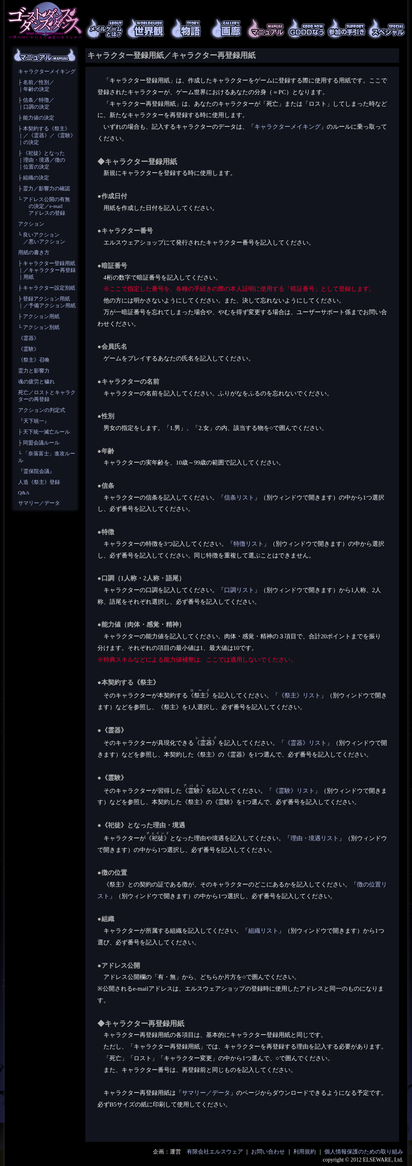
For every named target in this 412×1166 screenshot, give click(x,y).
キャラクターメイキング (47, 71)
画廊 (226, 28)
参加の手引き (347, 28)
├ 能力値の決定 (36, 118)
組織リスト (263, 930)
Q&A (23, 493)
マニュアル (266, 28)
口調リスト (239, 589)
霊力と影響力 (33, 371)
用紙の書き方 (33, 252)
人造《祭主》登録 (39, 482)
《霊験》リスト (293, 790)
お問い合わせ (268, 1152)
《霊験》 (28, 349)
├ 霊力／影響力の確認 (44, 188)
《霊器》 (28, 338)
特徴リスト (248, 543)
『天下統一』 (33, 421)
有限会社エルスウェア (215, 1152)
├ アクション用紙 (39, 316)
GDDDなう (306, 28)
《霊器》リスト (305, 742)
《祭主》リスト (299, 695)
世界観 (146, 28)
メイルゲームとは (105, 28)
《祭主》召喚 (33, 360)
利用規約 (304, 1152)
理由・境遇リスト (314, 838)
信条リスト (239, 497)
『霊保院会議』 (36, 471)
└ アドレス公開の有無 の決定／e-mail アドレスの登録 (44, 206)
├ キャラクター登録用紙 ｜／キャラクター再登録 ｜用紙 (47, 270)
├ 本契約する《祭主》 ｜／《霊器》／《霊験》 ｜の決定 (47, 135)
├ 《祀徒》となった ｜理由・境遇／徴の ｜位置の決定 (41, 160)
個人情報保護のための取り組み (363, 1152)
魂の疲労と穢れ (36, 382)
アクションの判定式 (41, 410)
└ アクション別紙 (39, 327)
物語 (186, 28)
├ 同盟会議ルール (39, 443)
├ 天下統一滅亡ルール (44, 432)
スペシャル (387, 28)
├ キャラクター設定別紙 (46, 288)
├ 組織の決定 (33, 178)
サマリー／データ (39, 503)
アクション (31, 224)
